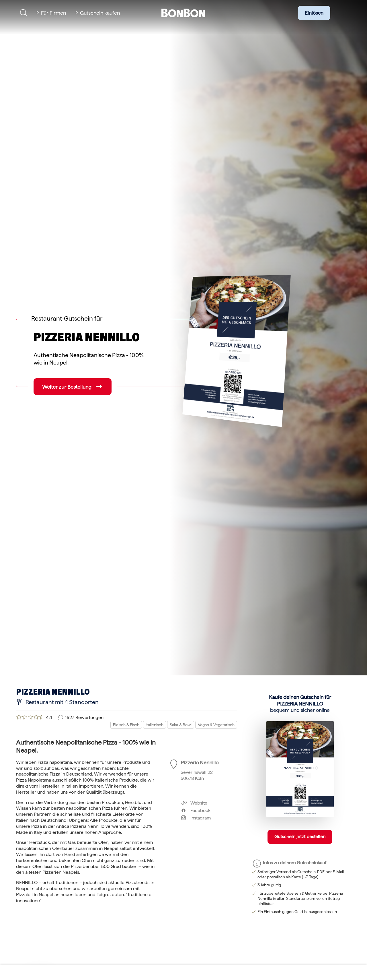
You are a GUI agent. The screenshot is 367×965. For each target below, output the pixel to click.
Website (194, 803)
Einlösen (314, 13)
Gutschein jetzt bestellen (299, 836)
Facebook (195, 810)
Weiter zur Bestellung (66, 387)
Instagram (196, 818)
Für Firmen (53, 13)
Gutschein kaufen (100, 13)
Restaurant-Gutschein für (66, 318)
